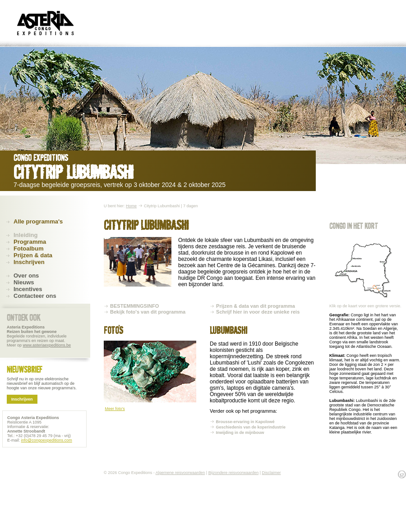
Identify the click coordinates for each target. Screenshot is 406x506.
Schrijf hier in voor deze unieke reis (258, 312)
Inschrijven (29, 262)
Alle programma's (38, 221)
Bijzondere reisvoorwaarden (233, 472)
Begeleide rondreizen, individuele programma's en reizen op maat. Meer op (39, 336)
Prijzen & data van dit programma (255, 306)
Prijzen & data (33, 255)
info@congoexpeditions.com (46, 440)
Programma (30, 241)
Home (131, 206)
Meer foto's (115, 408)
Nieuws (24, 282)
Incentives (28, 289)
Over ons (26, 275)
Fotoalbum (28, 248)
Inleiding (25, 235)
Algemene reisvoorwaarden (180, 472)
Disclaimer (271, 472)
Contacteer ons (35, 295)
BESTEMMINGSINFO (134, 306)
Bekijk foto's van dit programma (147, 312)
